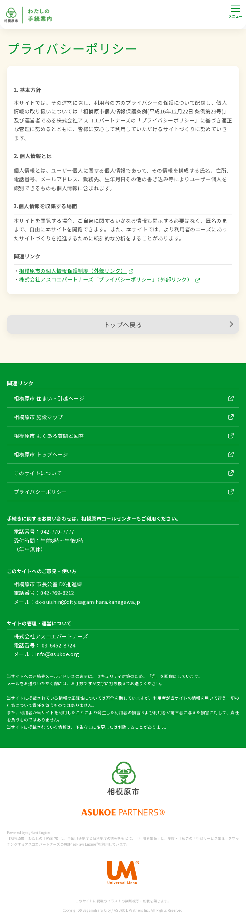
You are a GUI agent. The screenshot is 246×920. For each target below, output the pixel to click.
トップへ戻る (168, 324)
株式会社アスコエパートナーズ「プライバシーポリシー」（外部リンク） (109, 279)
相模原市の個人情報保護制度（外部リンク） (76, 270)
